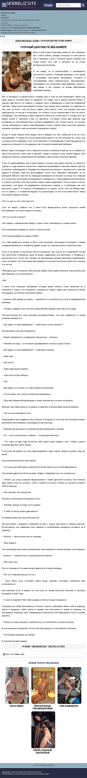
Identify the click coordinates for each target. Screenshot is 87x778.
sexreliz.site (6, 772)
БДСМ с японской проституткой (42, 732)
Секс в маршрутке (69, 687)
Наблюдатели (39, 646)
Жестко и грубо (56, 646)
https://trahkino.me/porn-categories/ (14, 25)
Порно (3, 15)
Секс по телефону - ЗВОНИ (44, 765)
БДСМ (27, 646)
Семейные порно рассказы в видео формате (18, 32)
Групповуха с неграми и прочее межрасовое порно (20, 20)
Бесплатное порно (8, 13)
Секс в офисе (16, 687)
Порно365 (5, 18)
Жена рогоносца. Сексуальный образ (42, 688)
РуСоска (4, 23)
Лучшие (48, 5)
